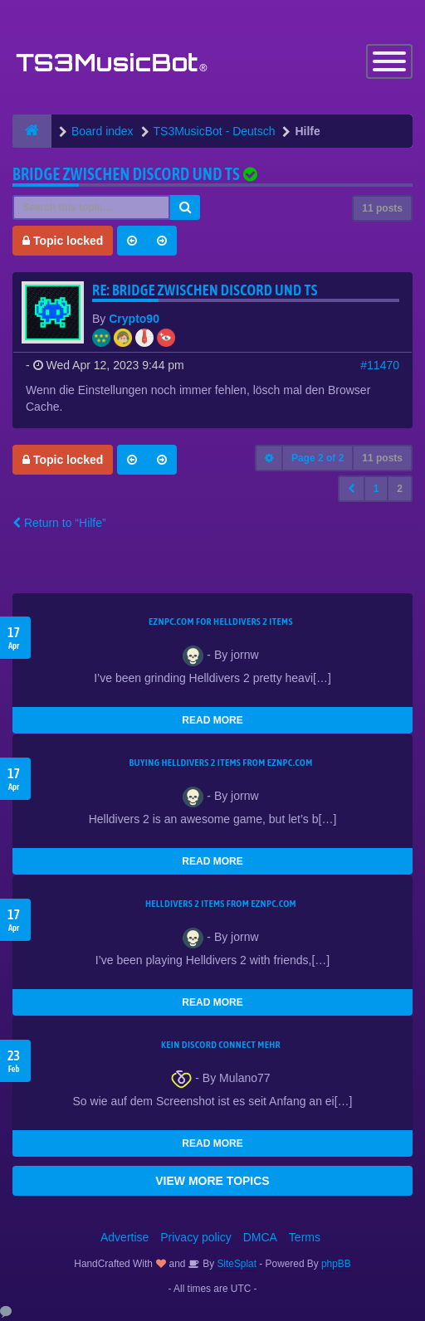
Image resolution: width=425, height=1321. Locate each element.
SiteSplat (235, 1264)
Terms (304, 1237)
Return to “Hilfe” (59, 522)
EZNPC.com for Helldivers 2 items (221, 621)
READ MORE (212, 720)
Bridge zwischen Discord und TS (126, 173)
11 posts (382, 208)
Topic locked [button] (62, 240)
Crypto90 (134, 318)
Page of (317, 458)
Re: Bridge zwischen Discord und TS (205, 290)
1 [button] (376, 489)
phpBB (336, 1264)
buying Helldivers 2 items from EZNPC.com (220, 762)
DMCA (260, 1237)
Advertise (124, 1237)
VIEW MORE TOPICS (212, 1180)
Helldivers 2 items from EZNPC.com (220, 903)
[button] (351, 488)
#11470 (379, 365)
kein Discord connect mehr (221, 1044)
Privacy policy (196, 1237)
